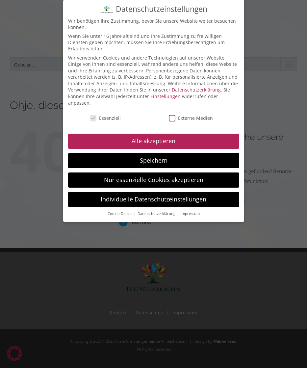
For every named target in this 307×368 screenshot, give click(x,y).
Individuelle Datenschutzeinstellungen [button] (153, 198)
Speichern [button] (153, 159)
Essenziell (105, 117)
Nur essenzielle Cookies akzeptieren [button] (153, 178)
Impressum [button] (190, 212)
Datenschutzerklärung (196, 89)
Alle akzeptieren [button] (153, 140)
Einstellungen (165, 95)
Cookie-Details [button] (120, 212)
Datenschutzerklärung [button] (157, 212)
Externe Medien (191, 117)
